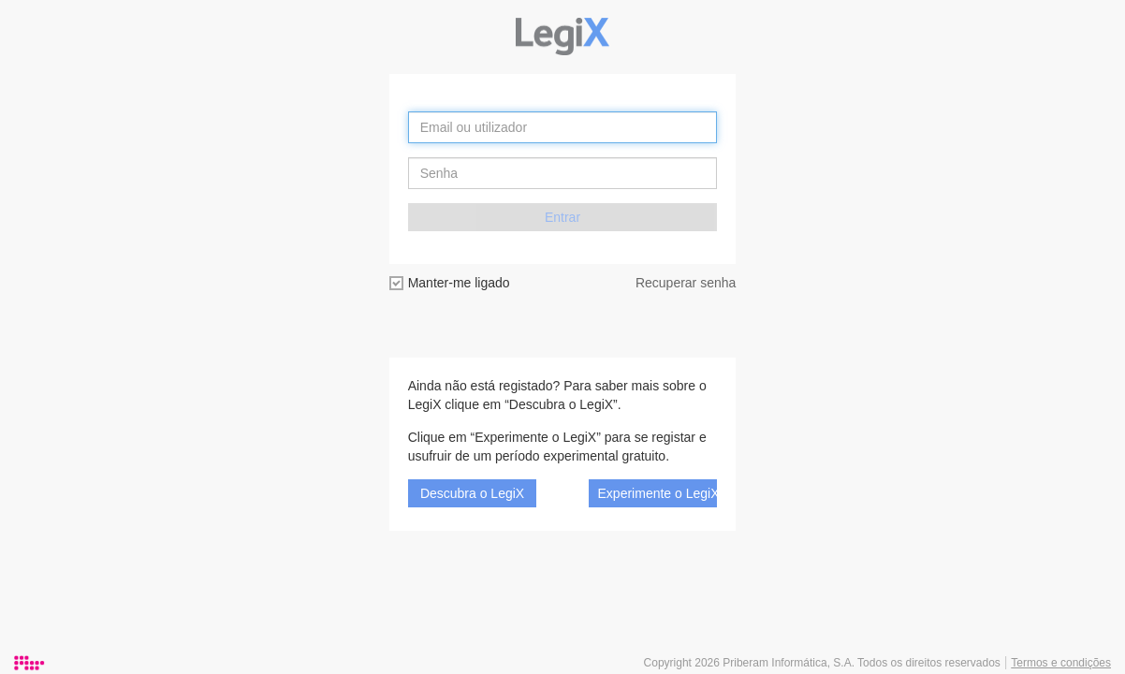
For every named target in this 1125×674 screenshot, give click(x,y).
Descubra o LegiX (472, 493)
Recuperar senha (686, 282)
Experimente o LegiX (658, 493)
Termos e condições (1061, 662)
